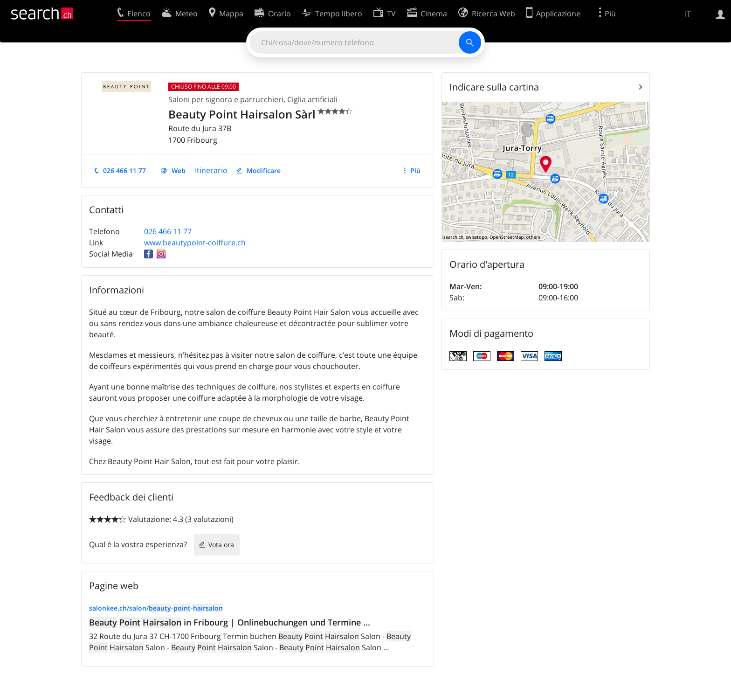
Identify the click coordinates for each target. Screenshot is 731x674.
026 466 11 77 (124, 170)
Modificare (264, 170)
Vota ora (221, 544)
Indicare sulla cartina (494, 87)
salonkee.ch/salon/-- (156, 608)
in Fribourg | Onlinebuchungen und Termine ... (229, 622)
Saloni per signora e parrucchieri (225, 99)
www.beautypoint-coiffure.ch (195, 242)
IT (688, 14)
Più (415, 170)
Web (179, 170)
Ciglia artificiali (312, 99)
